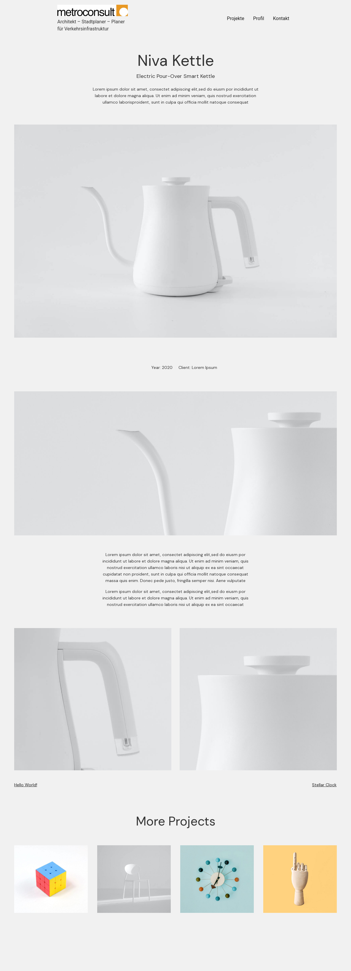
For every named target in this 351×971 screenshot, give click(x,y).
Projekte (235, 18)
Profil (258, 18)
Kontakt (281, 18)
